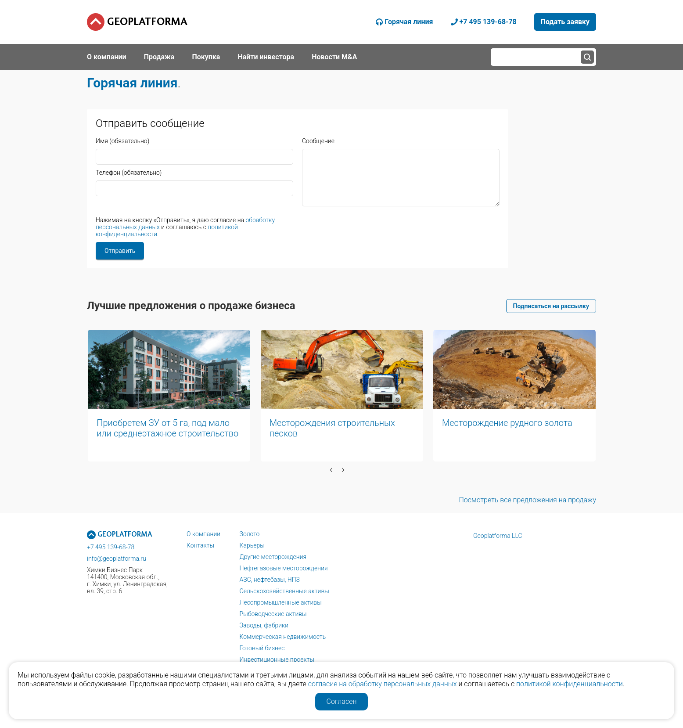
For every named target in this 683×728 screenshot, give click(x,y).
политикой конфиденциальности (569, 684)
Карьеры (252, 545)
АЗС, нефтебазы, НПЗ (270, 579)
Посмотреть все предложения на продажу (527, 500)
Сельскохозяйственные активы (284, 591)
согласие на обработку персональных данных (382, 684)
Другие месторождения (273, 556)
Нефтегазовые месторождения (284, 568)
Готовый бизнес (262, 648)
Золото (250, 533)
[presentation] (331, 469)
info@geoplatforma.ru (116, 558)
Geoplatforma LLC (497, 535)
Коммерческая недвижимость (283, 636)
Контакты (200, 545)
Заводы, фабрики (264, 625)
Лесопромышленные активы (281, 602)
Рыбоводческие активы (273, 613)
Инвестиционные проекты (277, 659)
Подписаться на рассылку (551, 306)
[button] (258, 483)
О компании (203, 533)
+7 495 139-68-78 (110, 547)
